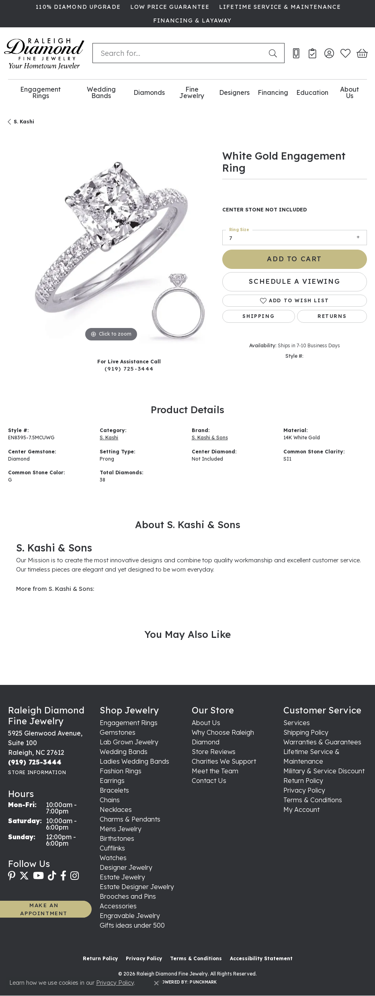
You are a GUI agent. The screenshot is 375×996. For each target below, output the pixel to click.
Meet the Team (215, 771)
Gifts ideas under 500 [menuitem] (132, 925)
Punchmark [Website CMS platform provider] (203, 982)
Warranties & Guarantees (322, 742)
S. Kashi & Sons (210, 437)
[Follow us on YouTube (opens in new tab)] (38, 876)
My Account (301, 809)
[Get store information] (37, 772)
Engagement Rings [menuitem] (129, 723)
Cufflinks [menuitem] (112, 848)
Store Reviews (214, 752)
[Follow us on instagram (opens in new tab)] (74, 876)
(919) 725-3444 (129, 368)
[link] (77, 7)
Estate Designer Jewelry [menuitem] (137, 887)
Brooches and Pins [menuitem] (128, 896)
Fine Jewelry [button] (191, 92)
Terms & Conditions (312, 800)
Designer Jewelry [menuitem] (126, 867)
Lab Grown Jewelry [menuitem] (129, 742)
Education (312, 92)
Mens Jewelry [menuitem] (120, 829)
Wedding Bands (101, 92)
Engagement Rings (40, 92)
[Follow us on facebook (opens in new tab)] (63, 876)
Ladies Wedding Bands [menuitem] (134, 761)
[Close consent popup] (156, 983)
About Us (349, 92)
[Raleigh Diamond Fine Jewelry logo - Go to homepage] (44, 53)
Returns (332, 316)
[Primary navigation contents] (187, 92)
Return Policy (303, 781)
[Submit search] (274, 53)
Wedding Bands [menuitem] (124, 752)
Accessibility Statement (261, 958)
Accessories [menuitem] (118, 906)
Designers (234, 92)
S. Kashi (24, 122)
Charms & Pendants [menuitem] (130, 819)
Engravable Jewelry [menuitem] (130, 916)
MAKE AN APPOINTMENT (44, 909)
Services (296, 723)
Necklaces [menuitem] (116, 809)
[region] (111, 240)
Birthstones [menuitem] (117, 838)
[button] (329, 53)
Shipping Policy (305, 732)
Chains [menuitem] (110, 800)
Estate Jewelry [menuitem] (122, 877)
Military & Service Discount (324, 771)
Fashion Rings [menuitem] (120, 771)
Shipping (258, 316)
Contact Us (209, 781)
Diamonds (149, 92)
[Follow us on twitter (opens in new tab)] (24, 876)
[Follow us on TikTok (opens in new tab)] (52, 876)
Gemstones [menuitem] (117, 732)
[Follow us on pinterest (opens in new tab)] (11, 876)
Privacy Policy (304, 790)
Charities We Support (224, 761)
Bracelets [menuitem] (114, 790)
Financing (273, 92)
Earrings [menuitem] (112, 781)
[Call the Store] (34, 762)
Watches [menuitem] (113, 858)
